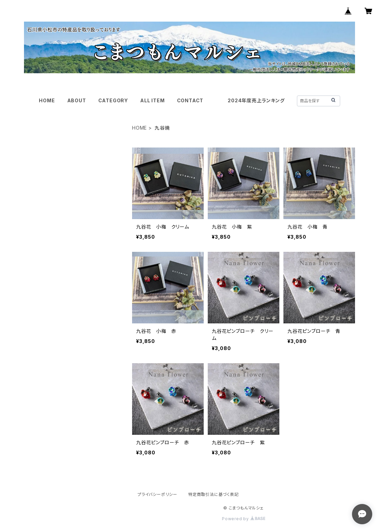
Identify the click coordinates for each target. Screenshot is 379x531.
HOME (47, 100)
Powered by (243, 518)
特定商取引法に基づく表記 (213, 494)
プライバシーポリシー (157, 494)
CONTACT (190, 100)
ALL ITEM (152, 100)
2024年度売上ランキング (256, 100)
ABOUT (76, 100)
